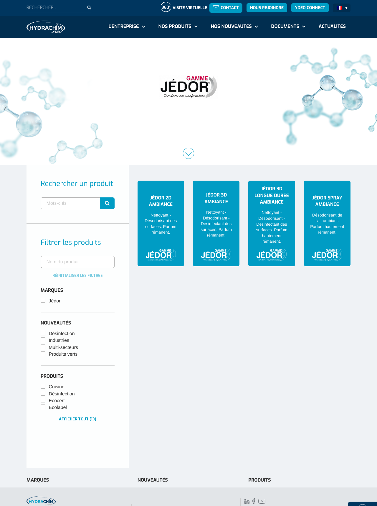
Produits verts (63, 354)
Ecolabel (58, 407)
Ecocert (57, 400)
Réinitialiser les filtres (77, 275)
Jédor (55, 301)
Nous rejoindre (267, 8)
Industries (59, 340)
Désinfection (62, 333)
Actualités (332, 27)
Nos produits (174, 27)
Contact (226, 8)
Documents (285, 27)
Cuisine (57, 387)
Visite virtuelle (190, 8)
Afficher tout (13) (77, 419)
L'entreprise (123, 27)
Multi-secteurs (63, 347)
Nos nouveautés (231, 27)
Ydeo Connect (310, 8)
